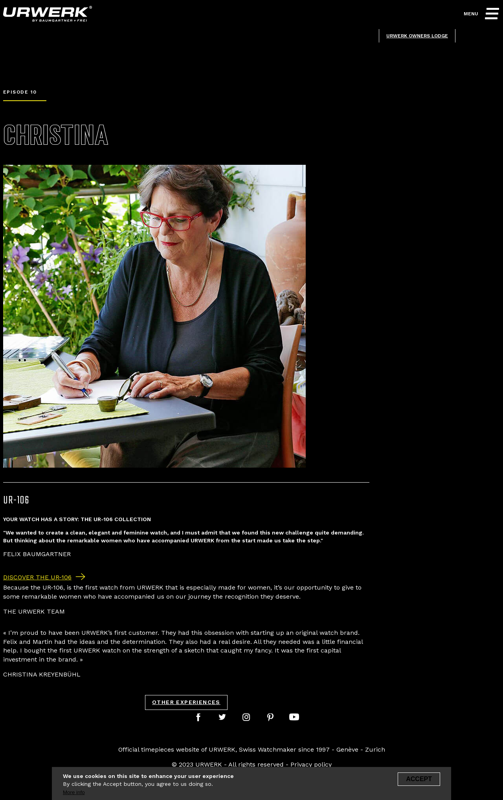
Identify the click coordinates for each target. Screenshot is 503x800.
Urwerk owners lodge (417, 36)
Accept (419, 781)
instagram (247, 716)
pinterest (271, 716)
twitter (224, 716)
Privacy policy (311, 764)
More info (74, 795)
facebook (200, 716)
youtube (295, 716)
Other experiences (186, 702)
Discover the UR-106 (37, 577)
